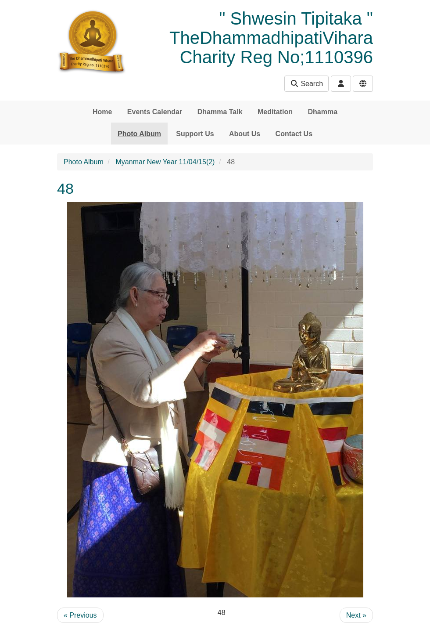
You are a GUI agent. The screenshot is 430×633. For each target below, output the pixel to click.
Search (306, 83)
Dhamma (322, 112)
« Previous (80, 615)
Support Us (195, 133)
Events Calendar (154, 112)
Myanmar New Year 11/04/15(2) (165, 162)
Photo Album (139, 133)
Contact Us (294, 133)
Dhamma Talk (220, 112)
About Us (244, 133)
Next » (356, 615)
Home (102, 112)
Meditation (275, 112)
